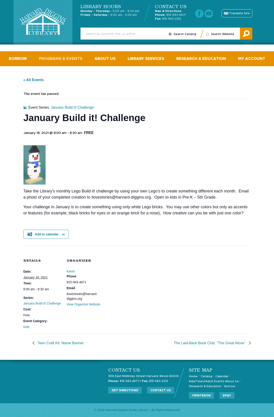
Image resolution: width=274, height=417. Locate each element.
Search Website (222, 34)
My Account (251, 59)
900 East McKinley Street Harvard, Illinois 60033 (143, 376)
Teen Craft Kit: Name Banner (60, 343)
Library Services (146, 59)
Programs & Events (60, 59)
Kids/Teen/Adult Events (206, 381)
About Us (104, 59)
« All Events (33, 80)
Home (193, 376)
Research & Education (201, 59)
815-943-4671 (170, 15)
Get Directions (125, 390)
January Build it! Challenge (42, 303)
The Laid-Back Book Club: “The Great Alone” (210, 343)
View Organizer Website (84, 304)
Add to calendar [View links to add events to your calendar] (47, 234)
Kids (26, 327)
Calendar (221, 376)
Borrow (18, 59)
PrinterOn (201, 395)
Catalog (206, 376)
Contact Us (160, 390)
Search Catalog (185, 34)
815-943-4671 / (124, 381)
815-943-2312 (168, 18)
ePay (227, 395)
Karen (71, 271)
